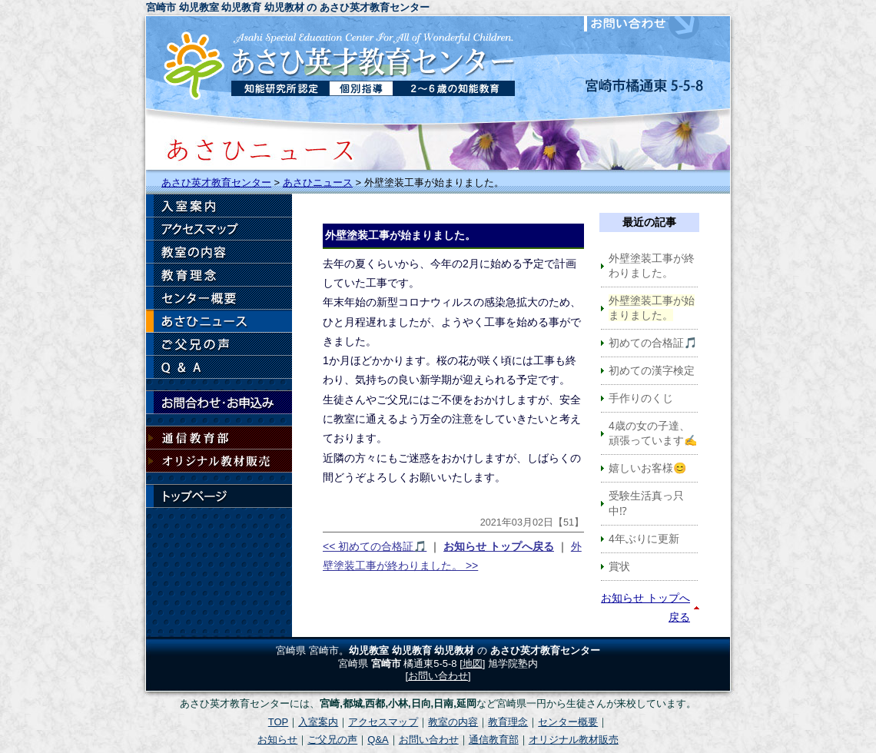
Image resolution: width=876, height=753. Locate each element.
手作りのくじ (641, 398)
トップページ (219, 496)
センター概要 (219, 298)
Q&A (377, 739)
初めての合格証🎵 (653, 343)
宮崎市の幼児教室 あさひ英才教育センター (334, 60)
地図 (473, 663)
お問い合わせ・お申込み (219, 402)
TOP (278, 722)
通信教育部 (219, 437)
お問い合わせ (653, 24)
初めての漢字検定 (652, 370)
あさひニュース (318, 182)
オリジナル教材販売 (219, 461)
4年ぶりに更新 (644, 538)
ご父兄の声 (219, 344)
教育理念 (219, 275)
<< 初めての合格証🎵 (374, 546)
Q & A (219, 367)
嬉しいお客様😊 (647, 468)
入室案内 (219, 205)
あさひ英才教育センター (216, 182)
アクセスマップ (219, 228)
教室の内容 (219, 252)
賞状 (619, 566)
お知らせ (219, 321)
